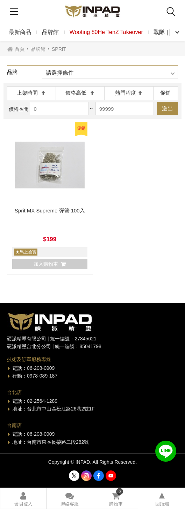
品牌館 (50, 32)
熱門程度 (129, 93)
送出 (167, 108)
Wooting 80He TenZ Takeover (106, 32)
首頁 (19, 49)
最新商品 (20, 32)
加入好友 (165, 451)
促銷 (165, 93)
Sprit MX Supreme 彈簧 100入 (50, 210)
